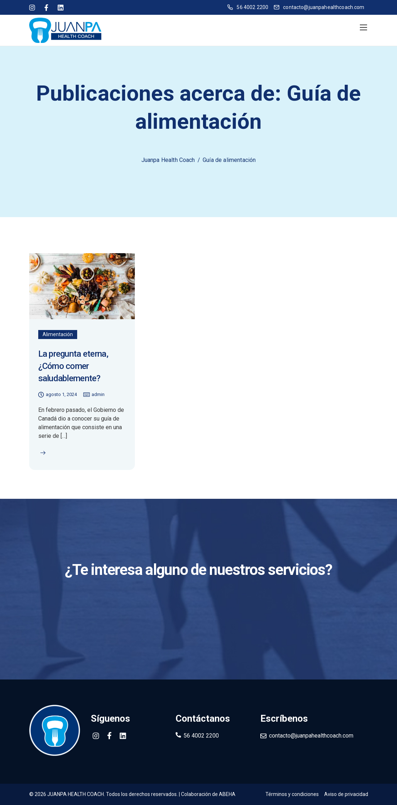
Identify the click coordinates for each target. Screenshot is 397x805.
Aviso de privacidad (346, 794)
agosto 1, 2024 (61, 394)
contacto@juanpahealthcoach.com (311, 735)
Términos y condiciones (292, 794)
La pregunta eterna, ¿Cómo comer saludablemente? (73, 366)
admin (98, 394)
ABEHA (227, 794)
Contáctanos (198, 604)
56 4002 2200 (201, 735)
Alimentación (58, 334)
